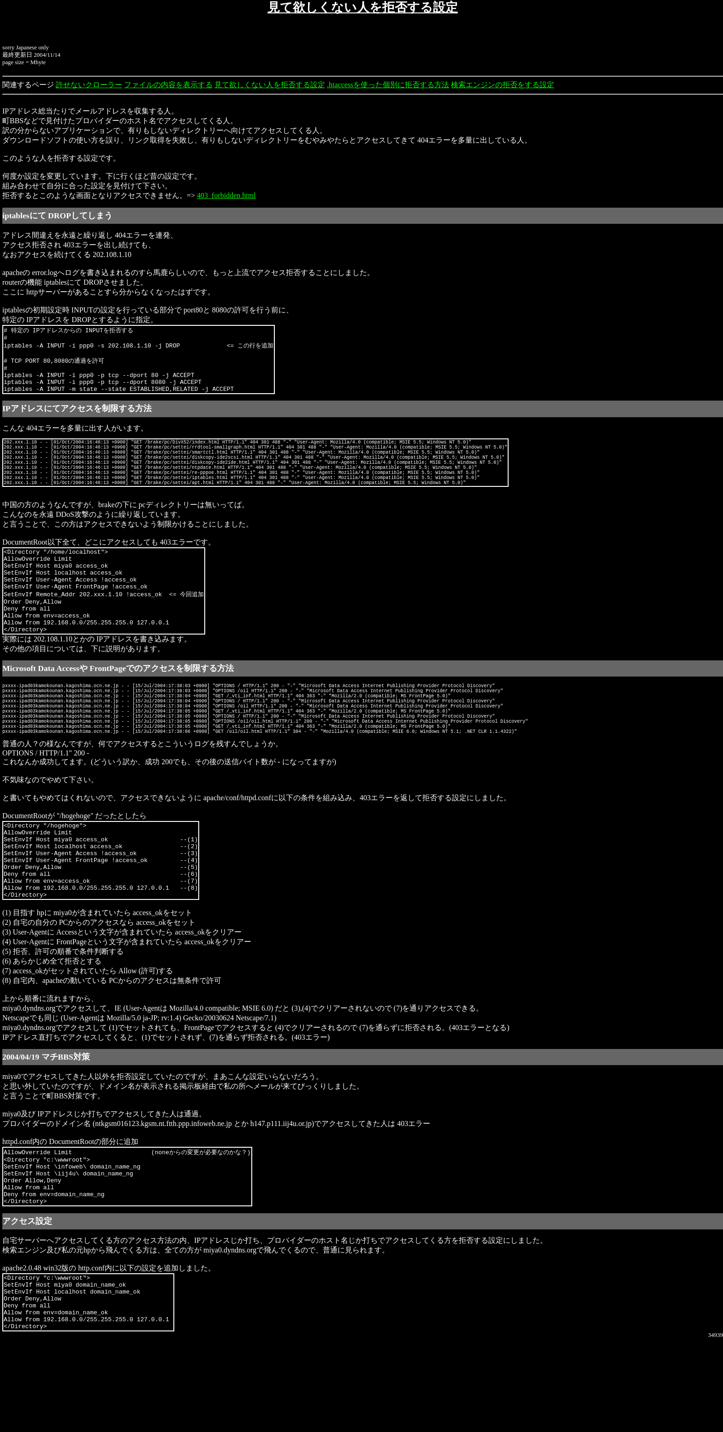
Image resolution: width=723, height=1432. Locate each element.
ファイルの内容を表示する (168, 85)
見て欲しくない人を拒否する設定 (269, 85)
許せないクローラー (89, 85)
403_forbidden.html (226, 195)
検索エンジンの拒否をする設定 (502, 85)
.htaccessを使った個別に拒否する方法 (388, 85)
